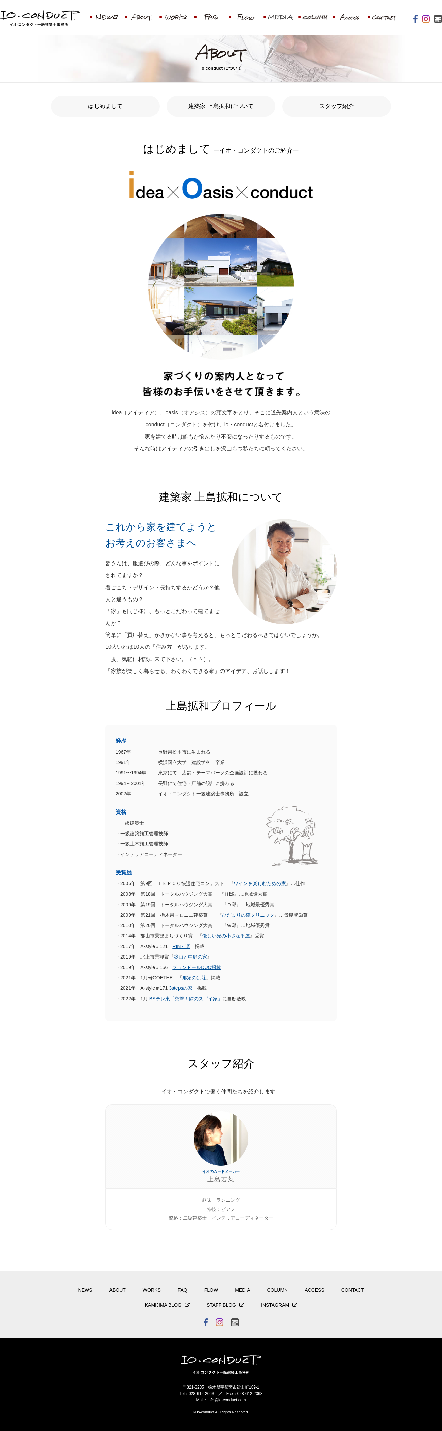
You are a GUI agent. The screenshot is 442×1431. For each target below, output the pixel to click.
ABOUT (117, 1290)
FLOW (211, 1290)
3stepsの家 (180, 988)
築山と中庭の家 (190, 957)
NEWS (85, 1290)
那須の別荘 (194, 977)
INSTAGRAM (275, 1305)
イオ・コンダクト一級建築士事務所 (40, 19)
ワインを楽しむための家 (260, 883)
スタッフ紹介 (336, 106)
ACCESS (314, 1290)
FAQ (182, 1290)
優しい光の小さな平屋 (226, 935)
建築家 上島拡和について (221, 106)
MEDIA (242, 1290)
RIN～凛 (181, 946)
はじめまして (105, 106)
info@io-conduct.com (227, 1400)
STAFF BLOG (221, 1305)
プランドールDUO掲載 (196, 967)
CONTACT (352, 1290)
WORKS (152, 1290)
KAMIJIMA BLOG (163, 1305)
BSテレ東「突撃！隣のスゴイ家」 (185, 998)
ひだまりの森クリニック (248, 915)
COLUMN (277, 1290)
